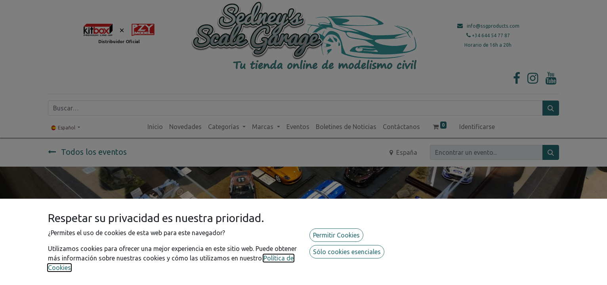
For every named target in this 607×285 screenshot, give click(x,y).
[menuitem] (155, 127)
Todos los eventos (87, 151)
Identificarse (477, 126)
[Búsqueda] (550, 108)
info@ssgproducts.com (493, 25)
